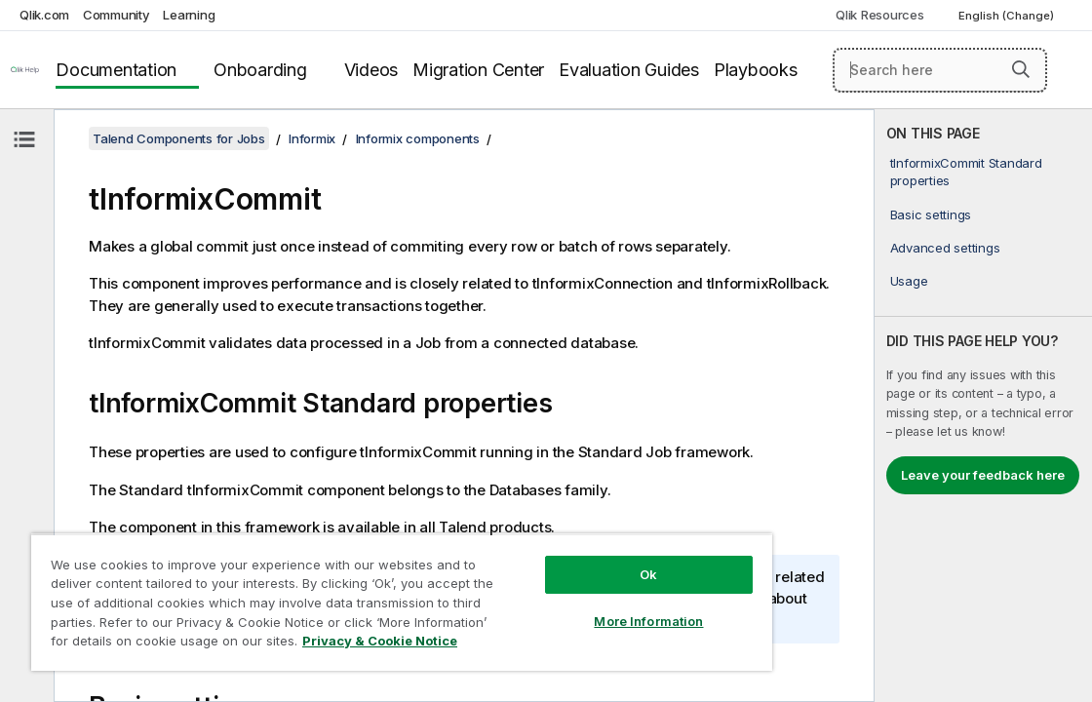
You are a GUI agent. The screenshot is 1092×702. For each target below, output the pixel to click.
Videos (371, 69)
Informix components (418, 138)
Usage (909, 281)
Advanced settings (945, 247)
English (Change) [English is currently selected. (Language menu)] (1007, 15)
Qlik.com (44, 14)
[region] (348, 595)
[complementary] (983, 405)
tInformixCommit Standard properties (966, 171)
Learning (188, 14)
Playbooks (756, 69)
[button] (1020, 69)
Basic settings (931, 214)
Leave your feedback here (983, 475)
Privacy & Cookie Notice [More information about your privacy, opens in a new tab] (314, 644)
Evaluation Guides (629, 69)
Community (116, 14)
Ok (557, 559)
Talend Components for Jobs (179, 138)
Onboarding (260, 69)
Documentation (116, 69)
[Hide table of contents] (24, 139)
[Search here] (940, 70)
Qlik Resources (880, 14)
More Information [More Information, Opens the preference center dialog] (557, 606)
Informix (312, 138)
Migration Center (478, 69)
